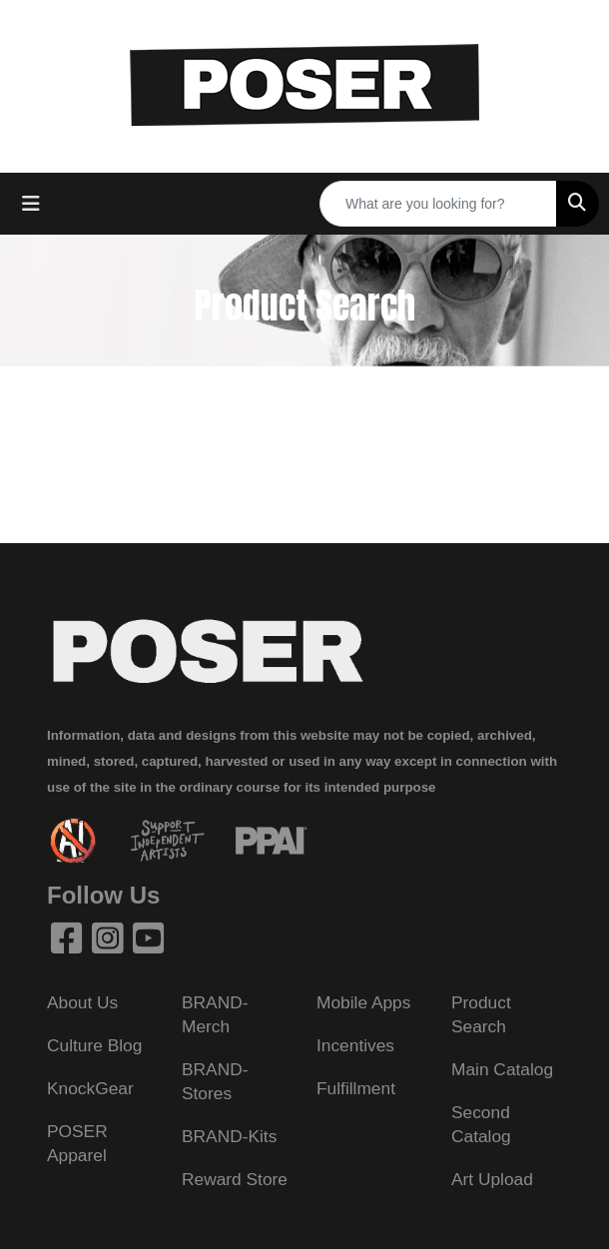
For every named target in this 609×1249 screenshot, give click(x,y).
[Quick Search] (438, 204)
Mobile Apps (363, 1002)
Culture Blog (94, 1045)
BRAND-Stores (215, 1081)
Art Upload (492, 1179)
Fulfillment (355, 1088)
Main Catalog (502, 1069)
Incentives (355, 1045)
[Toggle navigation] (31, 204)
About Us (82, 1002)
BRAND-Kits (229, 1136)
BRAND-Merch (215, 1014)
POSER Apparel (77, 1143)
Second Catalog (481, 1124)
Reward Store (235, 1179)
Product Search (481, 1014)
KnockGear (90, 1088)
